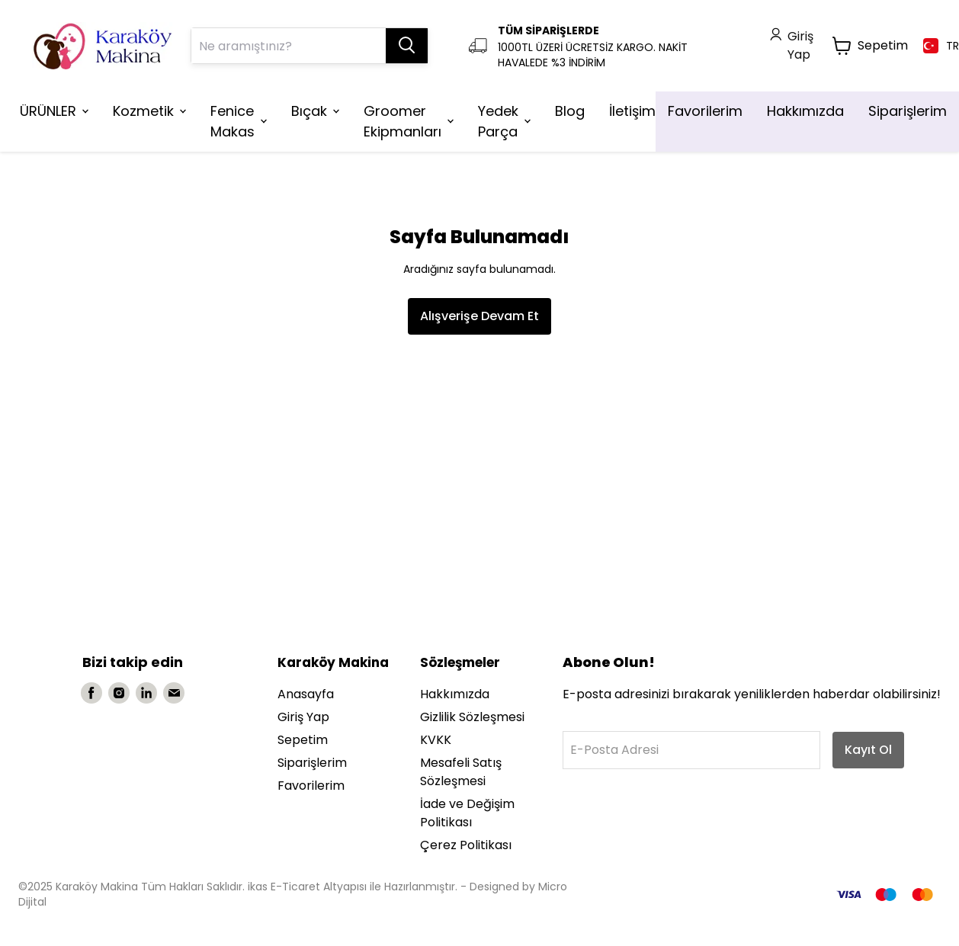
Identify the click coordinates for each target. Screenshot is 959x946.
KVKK (435, 740)
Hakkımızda (454, 694)
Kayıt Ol (868, 749)
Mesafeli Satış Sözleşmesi (461, 772)
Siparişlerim (312, 762)
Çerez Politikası (466, 845)
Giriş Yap (303, 717)
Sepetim (302, 740)
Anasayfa (305, 694)
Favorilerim (311, 785)
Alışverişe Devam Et (479, 316)
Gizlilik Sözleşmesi (472, 717)
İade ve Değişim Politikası (467, 813)
